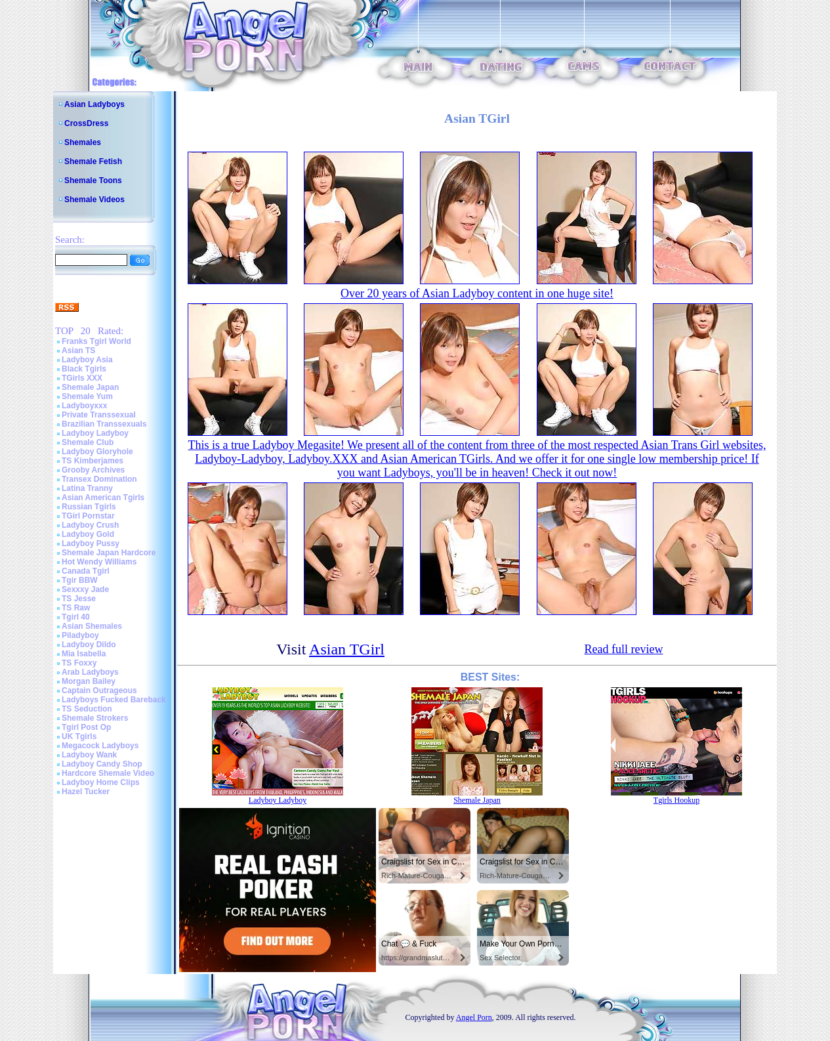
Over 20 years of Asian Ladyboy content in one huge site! (477, 293)
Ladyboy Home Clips (101, 782)
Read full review (623, 649)
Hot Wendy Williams (99, 561)
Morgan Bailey (88, 681)
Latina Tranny (87, 488)
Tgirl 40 (76, 617)
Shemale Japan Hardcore (109, 552)
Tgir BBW (80, 580)
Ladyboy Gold (88, 534)
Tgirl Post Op (86, 727)
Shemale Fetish (93, 161)
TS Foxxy (79, 663)
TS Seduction (87, 708)
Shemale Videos (94, 199)
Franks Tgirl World (96, 341)
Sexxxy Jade (85, 589)
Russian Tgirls (89, 506)
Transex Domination (99, 479)
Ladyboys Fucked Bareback (114, 699)
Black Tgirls (84, 368)
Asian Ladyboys (94, 104)
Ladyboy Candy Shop (102, 764)
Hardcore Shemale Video (108, 773)
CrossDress (86, 123)
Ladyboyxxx (84, 405)
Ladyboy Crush (90, 525)
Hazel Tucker (86, 791)
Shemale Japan (90, 387)
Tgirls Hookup (676, 800)
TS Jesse (79, 598)
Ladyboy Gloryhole (97, 451)
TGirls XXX (82, 378)
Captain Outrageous (99, 690)
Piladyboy (80, 635)
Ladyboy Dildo (89, 644)
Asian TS (78, 350)
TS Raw (76, 607)
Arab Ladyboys (90, 672)
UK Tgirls (79, 736)
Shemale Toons (93, 180)
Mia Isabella (84, 653)
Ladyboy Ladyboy (95, 433)
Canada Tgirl (86, 571)
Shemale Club (88, 442)
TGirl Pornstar (88, 515)
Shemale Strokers (95, 718)
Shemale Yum (87, 396)
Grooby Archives (93, 470)
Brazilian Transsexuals (104, 424)
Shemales (82, 142)
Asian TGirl (346, 649)
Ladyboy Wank (89, 754)
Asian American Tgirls (103, 497)
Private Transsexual (99, 414)
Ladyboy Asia (87, 359)
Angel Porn (474, 1017)
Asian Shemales (92, 626)
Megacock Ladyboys (100, 745)
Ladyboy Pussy (90, 543)
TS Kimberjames (92, 460)
